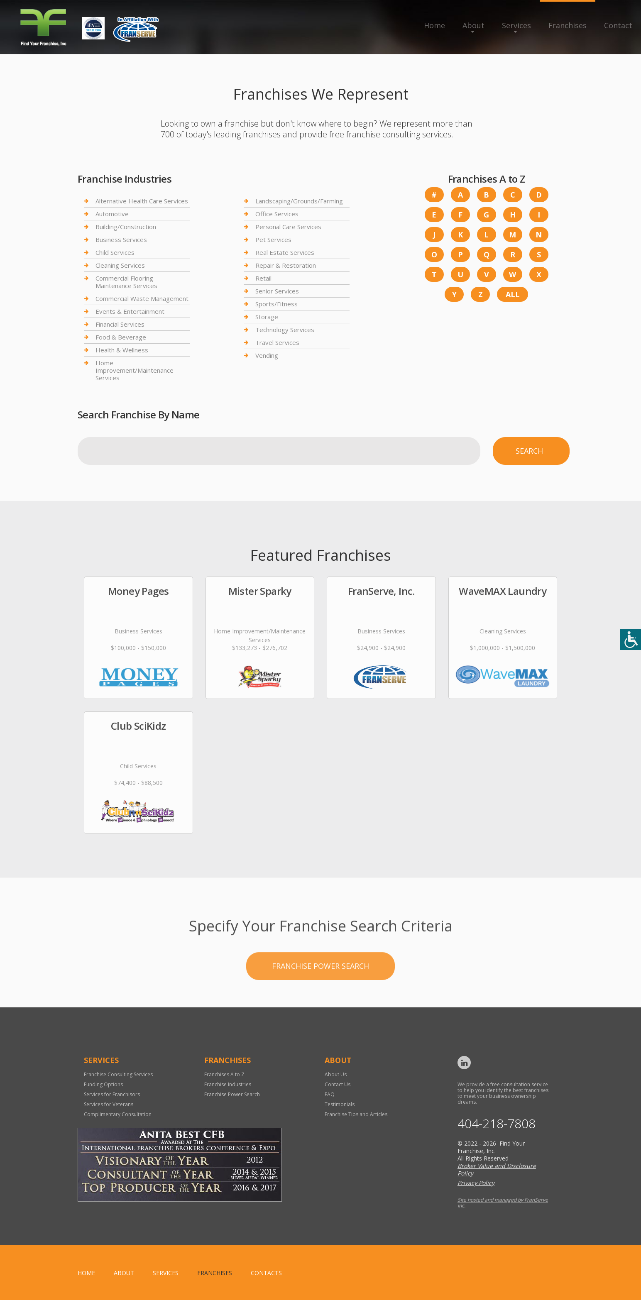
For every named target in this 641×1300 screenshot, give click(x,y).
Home (434, 25)
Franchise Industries (227, 1084)
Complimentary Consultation (118, 1114)
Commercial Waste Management (141, 298)
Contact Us (337, 1084)
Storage (266, 317)
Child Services (115, 252)
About (473, 25)
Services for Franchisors (112, 1094)
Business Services (121, 239)
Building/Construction (125, 226)
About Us (336, 1074)
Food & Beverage (120, 337)
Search (529, 451)
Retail (263, 278)
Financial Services (119, 324)
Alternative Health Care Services (141, 201)
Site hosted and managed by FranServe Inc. (503, 1202)
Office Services (276, 214)
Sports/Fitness (276, 304)
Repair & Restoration (285, 265)
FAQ (330, 1094)
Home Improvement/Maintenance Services (134, 370)
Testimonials (340, 1104)
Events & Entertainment (129, 311)
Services (516, 25)
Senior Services (277, 291)
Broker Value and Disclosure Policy (497, 1169)
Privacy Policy (476, 1183)
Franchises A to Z (224, 1074)
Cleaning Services (120, 265)
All (513, 294)
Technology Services (284, 329)
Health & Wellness (121, 350)
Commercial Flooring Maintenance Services (126, 282)
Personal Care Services (288, 226)
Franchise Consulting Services (118, 1074)
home (86, 1273)
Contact (618, 25)
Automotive (112, 214)
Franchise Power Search (320, 999)
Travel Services (277, 342)
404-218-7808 (497, 1123)
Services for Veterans (108, 1104)
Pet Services (273, 239)
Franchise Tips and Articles (356, 1114)
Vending (266, 355)
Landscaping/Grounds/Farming (299, 201)
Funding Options (103, 1084)
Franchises (567, 25)
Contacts (266, 1273)
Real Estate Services (284, 252)
